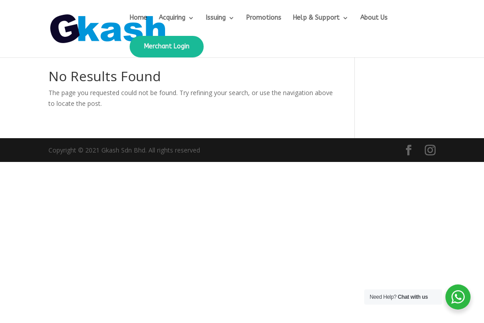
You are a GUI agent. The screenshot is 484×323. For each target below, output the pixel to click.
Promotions (263, 18)
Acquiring (172, 18)
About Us (374, 18)
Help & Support (316, 18)
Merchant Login (166, 46)
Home (138, 18)
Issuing (216, 18)
